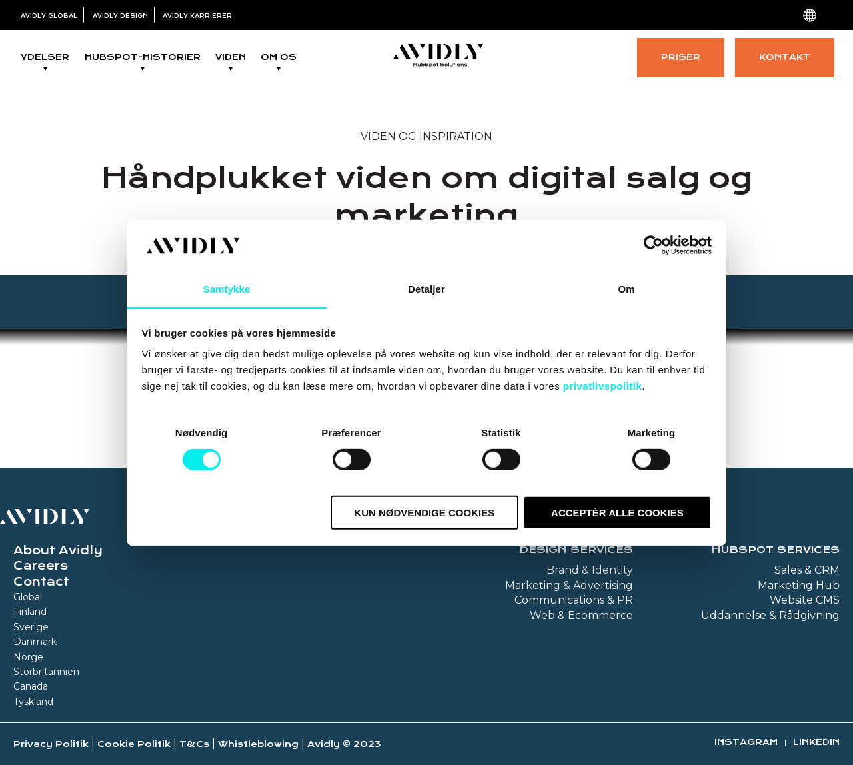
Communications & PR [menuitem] (573, 600)
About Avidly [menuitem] (58, 550)
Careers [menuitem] (40, 565)
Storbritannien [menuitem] (46, 672)
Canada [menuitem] (30, 686)
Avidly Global (49, 16)
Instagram (746, 742)
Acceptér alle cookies (617, 512)
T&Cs (194, 744)
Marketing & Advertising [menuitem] (569, 585)
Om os (279, 57)
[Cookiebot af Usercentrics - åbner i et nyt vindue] (653, 245)
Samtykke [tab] (227, 289)
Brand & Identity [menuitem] (589, 570)
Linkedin (816, 742)
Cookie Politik (134, 744)
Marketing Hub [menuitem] (799, 585)
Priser (680, 57)
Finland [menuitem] (30, 612)
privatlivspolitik (602, 386)
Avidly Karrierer (197, 16)
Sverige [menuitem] (31, 627)
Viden (230, 57)
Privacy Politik (51, 744)
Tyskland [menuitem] (33, 702)
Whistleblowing (258, 744)
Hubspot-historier (143, 57)
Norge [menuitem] (28, 657)
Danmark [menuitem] (35, 642)
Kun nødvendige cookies (424, 512)
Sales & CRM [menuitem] (807, 570)
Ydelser (45, 57)
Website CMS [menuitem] (805, 600)
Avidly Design (120, 16)
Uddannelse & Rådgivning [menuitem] (770, 615)
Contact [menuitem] (41, 581)
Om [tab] (626, 289)
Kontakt (784, 57)
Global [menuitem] (27, 597)
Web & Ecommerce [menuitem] (581, 615)
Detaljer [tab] (426, 289)
